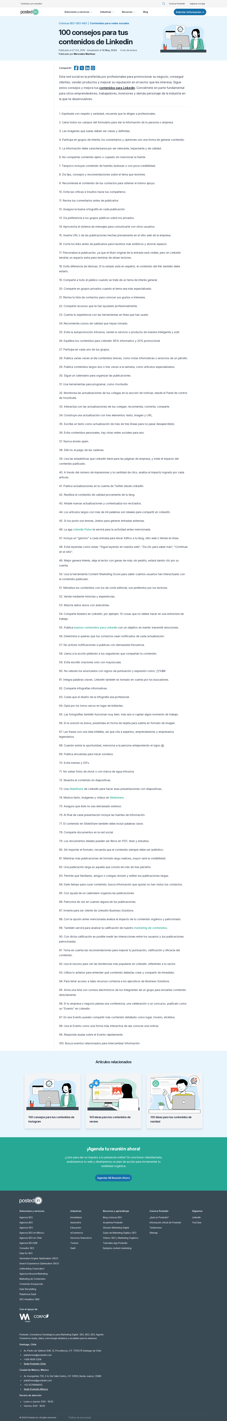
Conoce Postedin (177, 3)
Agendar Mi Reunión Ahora (113, 1177)
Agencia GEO (26, 1227)
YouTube (196, 1222)
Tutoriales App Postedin (115, 1243)
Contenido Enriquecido (31, 1284)
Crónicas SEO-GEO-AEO (73, 23)
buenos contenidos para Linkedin (95, 627)
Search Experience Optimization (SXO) (39, 1263)
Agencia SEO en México (31, 1232)
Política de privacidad (80, 1417)
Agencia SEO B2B (28, 1243)
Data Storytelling (27, 1289)
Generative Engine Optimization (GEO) (38, 1258)
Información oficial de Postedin (165, 1222)
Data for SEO (26, 1253)
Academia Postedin (113, 1222)
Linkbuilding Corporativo (31, 1268)
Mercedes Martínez (84, 54)
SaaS (73, 1248)
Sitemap (154, 1232)
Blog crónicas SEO (112, 1217)
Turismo (74, 1243)
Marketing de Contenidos (32, 1278)
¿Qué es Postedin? (159, 1217)
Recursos (129, 11)
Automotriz (75, 1222)
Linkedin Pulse (82, 529)
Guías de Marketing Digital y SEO (119, 1232)
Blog (145, 12)
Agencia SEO (26, 1217)
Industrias (107, 11)
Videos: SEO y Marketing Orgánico (120, 1238)
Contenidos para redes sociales (109, 23)
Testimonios (156, 1227)
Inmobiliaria (76, 1217)
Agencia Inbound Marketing (33, 1273)
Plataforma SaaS (27, 1294)
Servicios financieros (81, 1238)
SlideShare (76, 788)
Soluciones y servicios (78, 11)
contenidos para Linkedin (117, 88)
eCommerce (76, 1232)
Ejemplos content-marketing (117, 1248)
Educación (75, 1227)
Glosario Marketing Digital (116, 1227)
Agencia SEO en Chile (30, 1238)
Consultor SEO (26, 1248)
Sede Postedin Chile (35, 1363)
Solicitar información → (190, 12)
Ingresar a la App (197, 3)
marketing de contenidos (150, 927)
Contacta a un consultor (31, 3)
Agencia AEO (26, 1222)
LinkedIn (196, 1217)
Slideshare (117, 797)
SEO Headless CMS (29, 1299)
